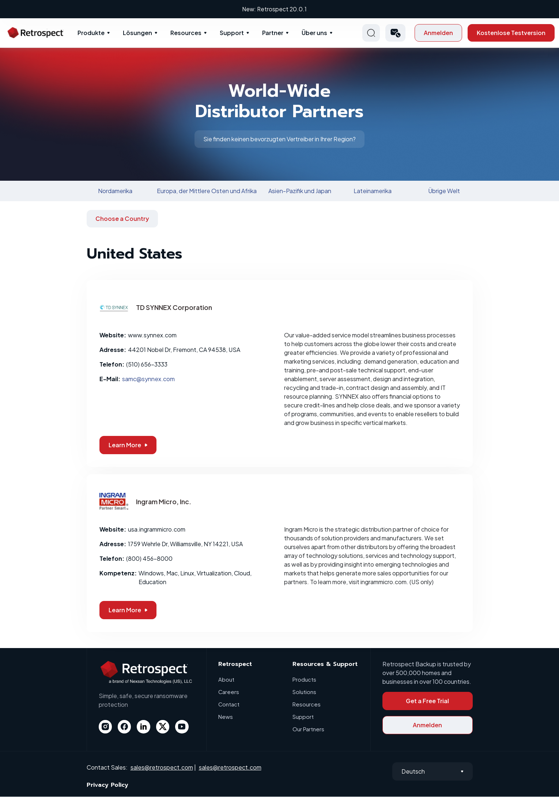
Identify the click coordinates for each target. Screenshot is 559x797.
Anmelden (438, 33)
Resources (185, 33)
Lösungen (137, 33)
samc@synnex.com (148, 379)
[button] (395, 33)
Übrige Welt (444, 191)
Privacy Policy (107, 785)
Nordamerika (115, 191)
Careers (228, 692)
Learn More (128, 445)
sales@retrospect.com (162, 767)
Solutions (304, 692)
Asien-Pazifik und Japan (299, 191)
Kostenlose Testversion (511, 33)
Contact (229, 704)
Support (232, 33)
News (225, 716)
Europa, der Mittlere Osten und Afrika (207, 191)
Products (304, 679)
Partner (272, 33)
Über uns (314, 33)
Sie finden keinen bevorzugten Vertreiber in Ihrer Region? (279, 139)
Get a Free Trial (427, 701)
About (226, 679)
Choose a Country (122, 219)
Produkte (91, 33)
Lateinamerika (373, 191)
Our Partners (308, 729)
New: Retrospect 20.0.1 (279, 9)
